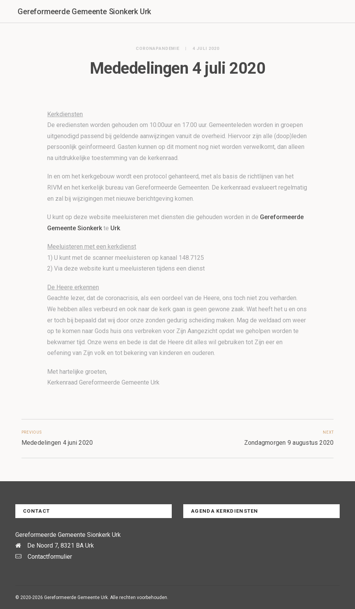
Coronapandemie (158, 48)
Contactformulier (50, 556)
